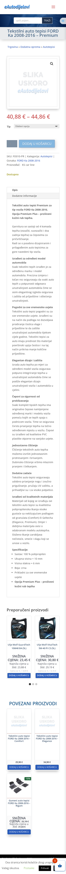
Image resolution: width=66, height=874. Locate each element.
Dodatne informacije (24, 195)
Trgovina (13, 47)
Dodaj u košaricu (36, 144)
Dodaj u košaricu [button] (19, 675)
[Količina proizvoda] (12, 143)
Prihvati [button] (45, 868)
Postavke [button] (29, 868)
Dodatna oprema (30, 47)
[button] (52, 64)
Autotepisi (49, 47)
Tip (9, 126)
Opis (15, 190)
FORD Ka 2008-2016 (28, 160)
